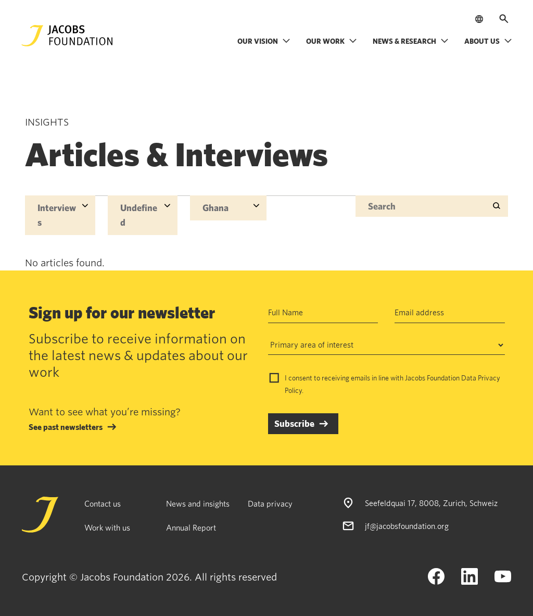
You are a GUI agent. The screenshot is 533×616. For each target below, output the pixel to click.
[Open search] (504, 19)
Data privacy (270, 503)
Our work (331, 40)
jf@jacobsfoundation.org (407, 526)
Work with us (107, 527)
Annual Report (191, 527)
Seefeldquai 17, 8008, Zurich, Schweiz (431, 503)
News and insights (198, 503)
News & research (411, 40)
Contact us (102, 503)
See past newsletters (66, 427)
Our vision (263, 40)
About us (488, 40)
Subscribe (294, 423)
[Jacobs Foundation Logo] (67, 35)
